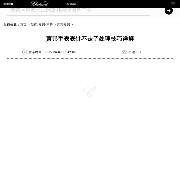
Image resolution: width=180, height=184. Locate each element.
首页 (23, 24)
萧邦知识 (63, 24)
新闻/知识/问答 (42, 24)
